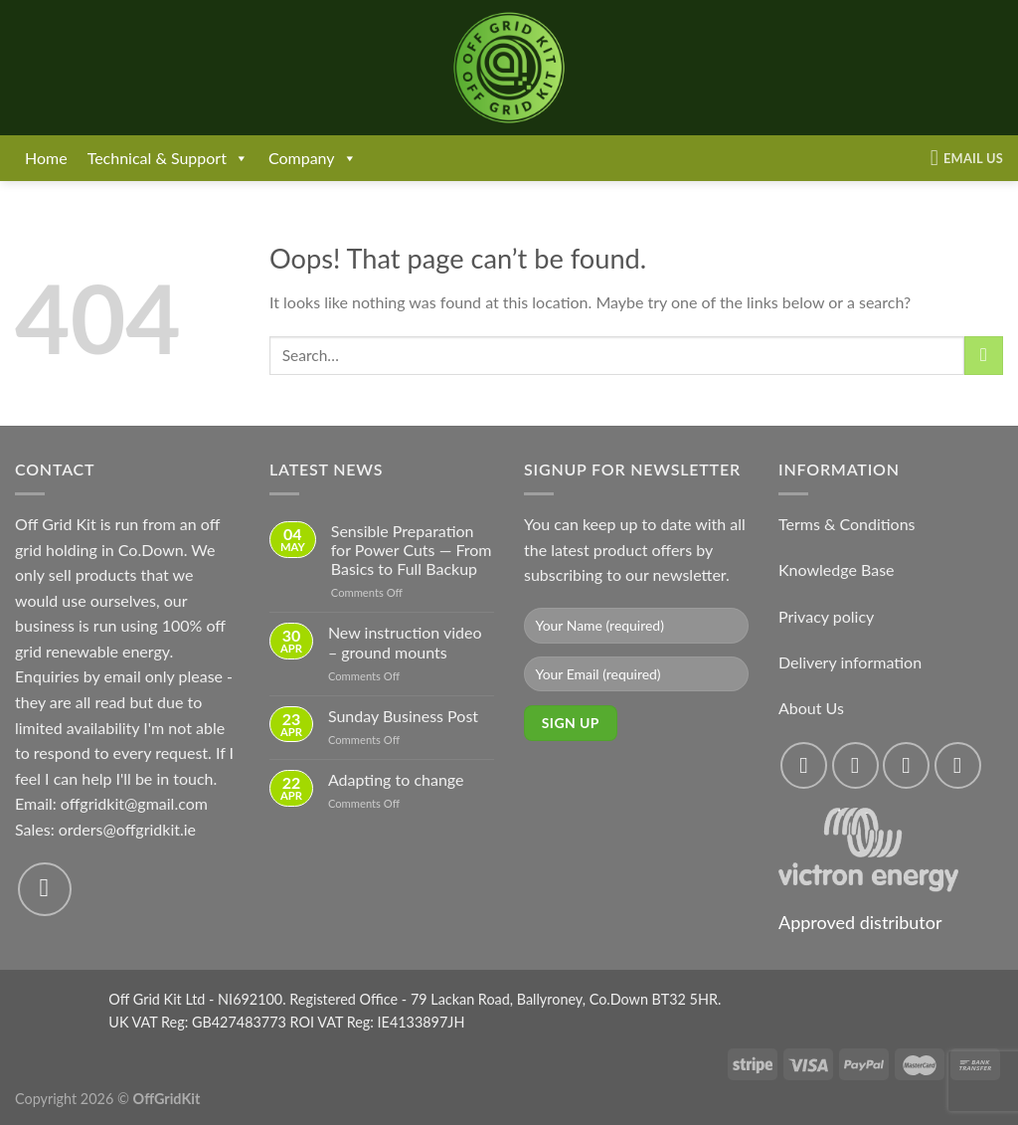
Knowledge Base (836, 569)
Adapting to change (396, 779)
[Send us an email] (45, 889)
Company (312, 158)
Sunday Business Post (403, 715)
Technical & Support (168, 158)
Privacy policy (826, 616)
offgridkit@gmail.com (134, 803)
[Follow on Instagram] (855, 765)
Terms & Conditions (847, 523)
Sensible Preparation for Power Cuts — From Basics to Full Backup (411, 549)
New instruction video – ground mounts (405, 641)
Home (46, 157)
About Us (811, 707)
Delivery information (850, 662)
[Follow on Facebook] (803, 765)
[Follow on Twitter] (906, 765)
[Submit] (983, 355)
